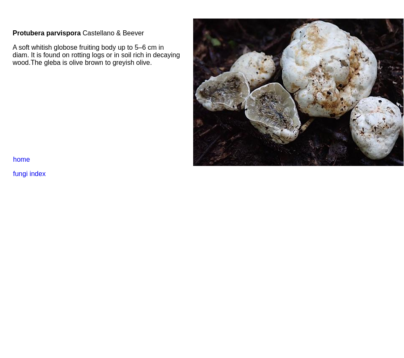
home (21, 159)
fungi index (29, 173)
